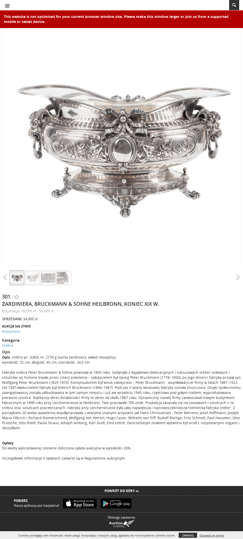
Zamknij (188, 535)
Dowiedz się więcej (212, 535)
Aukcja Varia (11, 331)
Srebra (7, 345)
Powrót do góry (121, 491)
